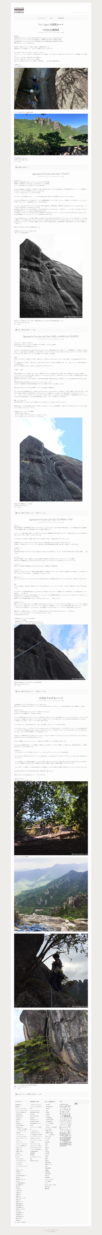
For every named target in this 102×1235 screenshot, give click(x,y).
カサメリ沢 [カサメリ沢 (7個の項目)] (66, 1117)
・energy (47, 1108)
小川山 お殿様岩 (51, 29)
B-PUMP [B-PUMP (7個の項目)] (61, 1104)
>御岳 (46, 1158)
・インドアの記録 (49, 1123)
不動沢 (17, 1171)
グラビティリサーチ (21, 1144)
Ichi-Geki (32, 1114)
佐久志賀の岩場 (20, 1175)
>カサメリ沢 (48, 1136)
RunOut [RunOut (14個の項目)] (61, 1106)
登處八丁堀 (18, 1151)
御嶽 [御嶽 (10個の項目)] (63, 1139)
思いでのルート (20, 1198)
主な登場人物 (60, 18)
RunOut (18, 1127)
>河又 (46, 1166)
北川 (17, 1181)
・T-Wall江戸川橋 (49, 1119)
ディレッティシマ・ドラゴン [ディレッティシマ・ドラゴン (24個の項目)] (65, 1124)
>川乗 (46, 1157)
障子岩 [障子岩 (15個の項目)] (64, 1146)
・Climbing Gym (49, 1106)
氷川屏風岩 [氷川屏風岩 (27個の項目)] (63, 1140)
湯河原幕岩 (18, 1212)
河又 (17, 1211)
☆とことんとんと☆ (35, 1110)
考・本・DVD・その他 (50, 1185)
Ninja (18, 329)
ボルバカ (18, 1147)
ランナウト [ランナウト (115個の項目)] (65, 1128)
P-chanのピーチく (34, 1119)
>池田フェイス (48, 1164)
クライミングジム (19, 1110)
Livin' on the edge (34, 1116)
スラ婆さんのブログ (35, 1132)
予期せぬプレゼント (30, 513)
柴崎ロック (18, 1201)
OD (17, 1121)
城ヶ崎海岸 (18, 1185)
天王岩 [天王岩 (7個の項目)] (70, 1135)
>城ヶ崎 (47, 1147)
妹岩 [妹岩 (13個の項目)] (61, 1137)
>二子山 (47, 1140)
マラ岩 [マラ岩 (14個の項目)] (63, 1127)
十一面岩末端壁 (20, 1183)
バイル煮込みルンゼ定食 (36, 1134)
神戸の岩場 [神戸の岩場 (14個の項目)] (68, 1144)
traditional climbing (34, 1121)
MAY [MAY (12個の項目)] (64, 1104)
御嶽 (17, 1196)
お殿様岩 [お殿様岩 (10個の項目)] (66, 1106)
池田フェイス (19, 1209)
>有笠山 (47, 1160)
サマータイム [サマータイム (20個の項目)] (67, 1120)
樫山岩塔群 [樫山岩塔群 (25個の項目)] (67, 1139)
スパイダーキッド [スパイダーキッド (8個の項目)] (63, 1123)
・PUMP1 (47, 1112)
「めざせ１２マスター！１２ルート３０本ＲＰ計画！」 (36, 1106)
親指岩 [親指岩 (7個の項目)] (61, 1146)
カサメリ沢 (18, 1158)
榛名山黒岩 (18, 1203)
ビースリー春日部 (20, 1145)
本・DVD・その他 (19, 1222)
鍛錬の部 (47, 1188)
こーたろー (50, 32)
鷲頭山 (17, 1220)
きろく (51, 18)
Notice (16, 1106)
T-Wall (17, 1132)
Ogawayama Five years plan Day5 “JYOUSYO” (51, 173)
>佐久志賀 (47, 1142)
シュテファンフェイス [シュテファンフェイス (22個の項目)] (66, 1121)
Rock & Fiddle (19, 1125)
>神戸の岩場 (48, 1173)
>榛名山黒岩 (48, 1162)
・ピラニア (47, 1125)
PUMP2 (18, 1123)
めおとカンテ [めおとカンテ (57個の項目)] (65, 1106)
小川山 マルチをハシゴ (51, 697)
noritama (32, 1117)
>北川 (46, 1145)
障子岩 (17, 1218)
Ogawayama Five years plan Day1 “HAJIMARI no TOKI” (51, 519)
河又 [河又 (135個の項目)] (66, 1142)
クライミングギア (19, 1108)
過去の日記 (47, 1186)
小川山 (62, 32)
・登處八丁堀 (48, 1130)
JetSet (17, 1119)
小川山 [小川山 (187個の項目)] (65, 1137)
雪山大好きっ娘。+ (34, 1160)
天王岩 (17, 1188)
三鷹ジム (18, 1149)
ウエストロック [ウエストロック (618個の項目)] (65, 1110)
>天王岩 (47, 1151)
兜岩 (17, 1177)
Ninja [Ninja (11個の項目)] (67, 1104)
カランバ (18, 1142)
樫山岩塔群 (18, 1205)
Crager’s (18, 1117)
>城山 (46, 1149)
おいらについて (42, 18)
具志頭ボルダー (20, 1179)
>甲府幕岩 (47, 1171)
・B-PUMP (47, 1104)
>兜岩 (46, 1144)
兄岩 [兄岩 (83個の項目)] (66, 1135)
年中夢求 (32, 1155)
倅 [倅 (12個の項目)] (64, 1135)
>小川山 (47, 1155)
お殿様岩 (19, 167)
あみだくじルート (21, 1094)
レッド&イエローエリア (22, 1166)
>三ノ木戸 (47, 1138)
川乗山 (17, 1192)
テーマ (46, 1183)
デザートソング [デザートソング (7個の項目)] (64, 1125)
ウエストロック (20, 1136)
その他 (17, 1153)
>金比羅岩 (47, 1177)
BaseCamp (18, 1116)
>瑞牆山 (47, 1170)
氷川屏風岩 (18, 1207)
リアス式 (18, 1164)
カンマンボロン (20, 1160)
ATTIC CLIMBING (20, 1112)
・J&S (46, 1110)
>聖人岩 (47, 1175)
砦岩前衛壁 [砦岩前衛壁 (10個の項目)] (63, 1144)
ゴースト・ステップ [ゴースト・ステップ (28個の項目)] (66, 1119)
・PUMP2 (47, 1114)
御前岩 (17, 1194)
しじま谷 (18, 1162)
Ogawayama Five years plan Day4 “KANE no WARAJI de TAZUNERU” (51, 336)
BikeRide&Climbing (34, 1112)
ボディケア (18, 1155)
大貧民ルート (25, 167)
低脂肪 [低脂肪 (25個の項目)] (63, 1134)
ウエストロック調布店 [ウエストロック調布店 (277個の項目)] (65, 1115)
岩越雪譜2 (32, 1153)
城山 (17, 1186)
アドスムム (18, 1134)
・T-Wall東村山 (48, 1117)
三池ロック (18, 1170)
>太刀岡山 (47, 1153)
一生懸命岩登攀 (34, 1151)
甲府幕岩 (18, 1214)
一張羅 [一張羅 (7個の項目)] (64, 1132)
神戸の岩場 (18, 1216)
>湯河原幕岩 (48, 1168)
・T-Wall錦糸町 (48, 1121)
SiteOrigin (53, 1231)
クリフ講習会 (48, 1181)
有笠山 (17, 1199)
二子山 (17, 1173)
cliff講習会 (17, 1104)
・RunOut (47, 1116)
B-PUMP (18, 1114)
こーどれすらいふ (34, 1130)
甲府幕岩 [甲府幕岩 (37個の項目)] (65, 1143)
